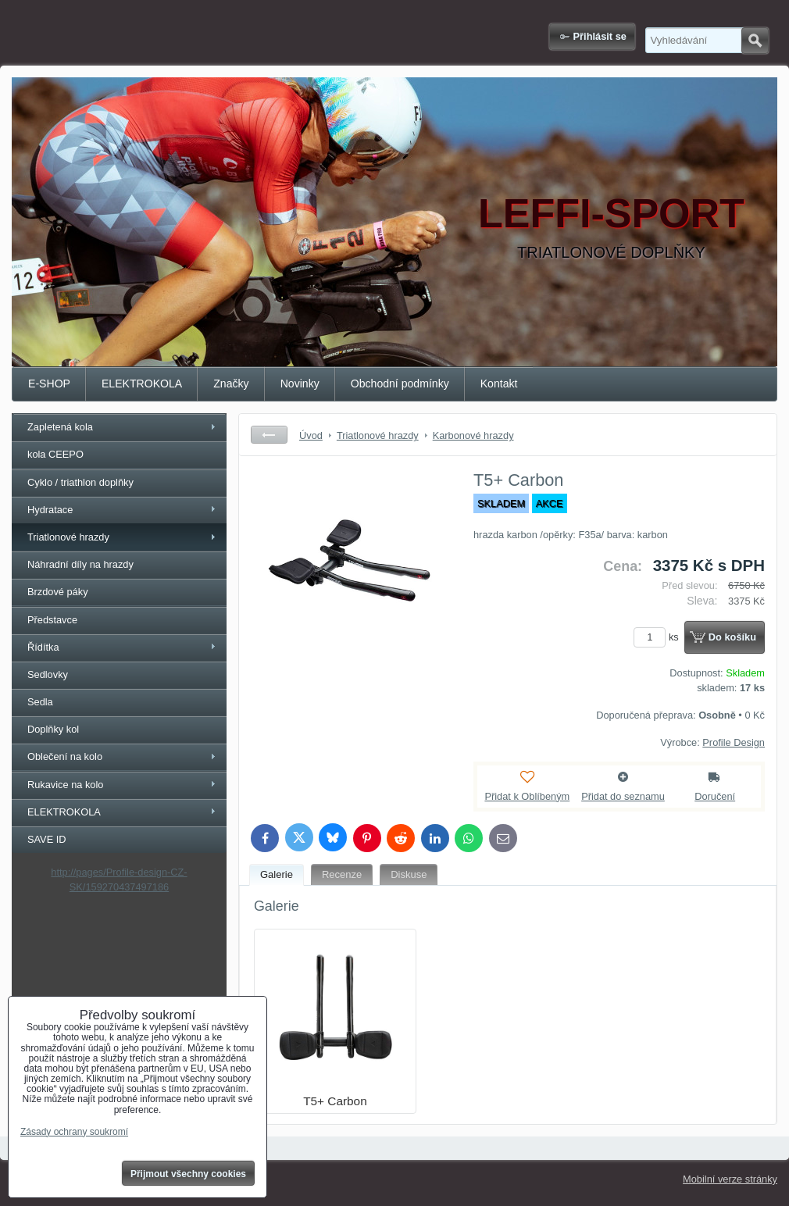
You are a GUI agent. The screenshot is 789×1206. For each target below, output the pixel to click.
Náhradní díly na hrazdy (80, 564)
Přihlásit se (600, 36)
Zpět (269, 435)
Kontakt (499, 383)
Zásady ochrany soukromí (74, 1131)
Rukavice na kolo (65, 784)
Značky (230, 383)
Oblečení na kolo (64, 756)
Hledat (755, 40)
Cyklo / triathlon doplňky (80, 482)
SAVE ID (46, 839)
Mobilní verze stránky (730, 1179)
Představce (52, 620)
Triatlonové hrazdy (68, 537)
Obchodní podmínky (400, 383)
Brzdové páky (57, 592)
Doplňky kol (53, 729)
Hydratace (50, 510)
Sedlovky (47, 674)
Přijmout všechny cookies (188, 1174)
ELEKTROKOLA (142, 383)
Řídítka (43, 647)
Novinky (300, 383)
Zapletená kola (60, 427)
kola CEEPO (55, 454)
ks (659, 637)
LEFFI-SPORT (611, 213)
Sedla (40, 702)
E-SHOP (49, 383)
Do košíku (732, 637)
